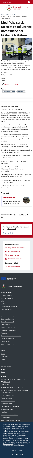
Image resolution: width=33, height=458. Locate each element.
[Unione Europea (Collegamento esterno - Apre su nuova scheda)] (16, 278)
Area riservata (5, 418)
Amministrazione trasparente (10, 406)
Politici (3, 304)
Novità (8, 14)
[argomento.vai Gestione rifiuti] (21, 91)
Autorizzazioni (5, 325)
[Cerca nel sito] (28, 8)
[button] (7, 2)
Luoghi (3, 369)
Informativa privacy (7, 409)
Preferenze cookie (8, 444)
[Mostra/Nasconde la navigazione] (3, 8)
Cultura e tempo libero (7, 339)
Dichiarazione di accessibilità (9, 415)
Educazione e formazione (8, 330)
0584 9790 (6, 382)
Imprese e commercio (7, 344)
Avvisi (13, 14)
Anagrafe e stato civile (7, 322)
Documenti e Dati (6, 309)
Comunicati (4, 357)
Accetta (16, 454)
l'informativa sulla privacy (16, 446)
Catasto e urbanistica (7, 319)
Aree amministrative (7, 298)
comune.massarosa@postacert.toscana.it (16, 390)
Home (2, 14)
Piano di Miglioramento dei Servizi (11, 420)
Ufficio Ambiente (9, 197)
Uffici (2, 301)
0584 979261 (7, 385)
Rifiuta (16, 450)
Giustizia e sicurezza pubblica (9, 327)
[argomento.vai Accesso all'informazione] (8, 91)
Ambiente (4, 333)
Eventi (3, 372)
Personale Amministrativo (9, 307)
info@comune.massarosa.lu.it (14, 387)
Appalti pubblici (5, 341)
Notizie (3, 354)
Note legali (4, 412)
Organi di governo (6, 295)
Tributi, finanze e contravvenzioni (11, 336)
